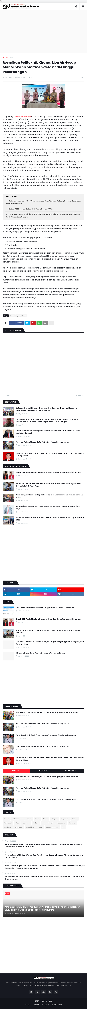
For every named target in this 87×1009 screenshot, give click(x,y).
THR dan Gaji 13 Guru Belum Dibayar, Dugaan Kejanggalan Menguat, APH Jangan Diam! (50, 642)
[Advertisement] (43, 31)
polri (40, 827)
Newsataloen (46, 1001)
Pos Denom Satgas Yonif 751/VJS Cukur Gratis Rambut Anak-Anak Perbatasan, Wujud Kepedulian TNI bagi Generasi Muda (45, 867)
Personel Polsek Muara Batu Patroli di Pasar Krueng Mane (42, 442)
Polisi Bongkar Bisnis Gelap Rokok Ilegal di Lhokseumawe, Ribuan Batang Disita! (49, 496)
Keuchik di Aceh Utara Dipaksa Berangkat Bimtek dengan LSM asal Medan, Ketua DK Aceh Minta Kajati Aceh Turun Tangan (47, 420)
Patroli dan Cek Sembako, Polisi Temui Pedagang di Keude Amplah (47, 712)
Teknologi (8, 823)
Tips (17, 823)
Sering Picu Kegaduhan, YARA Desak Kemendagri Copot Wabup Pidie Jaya (48, 507)
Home (5, 57)
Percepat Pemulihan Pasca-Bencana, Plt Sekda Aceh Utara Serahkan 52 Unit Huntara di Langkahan (44, 877)
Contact (45, 1005)
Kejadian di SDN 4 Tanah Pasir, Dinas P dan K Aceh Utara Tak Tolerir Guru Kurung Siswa (50, 454)
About (36, 1005)
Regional (64, 819)
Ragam (54, 819)
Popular (16, 770)
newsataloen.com (22, 116)
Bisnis (6, 819)
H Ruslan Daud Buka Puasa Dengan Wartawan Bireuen (41, 653)
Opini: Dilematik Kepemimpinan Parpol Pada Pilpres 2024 (42, 746)
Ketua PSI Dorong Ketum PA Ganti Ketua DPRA (30, 209)
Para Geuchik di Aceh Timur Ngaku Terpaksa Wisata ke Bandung (46, 735)
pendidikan (21, 316)
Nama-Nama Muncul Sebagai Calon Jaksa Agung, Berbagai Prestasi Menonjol (48, 631)
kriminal (72, 823)
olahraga (18, 827)
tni (63, 827)
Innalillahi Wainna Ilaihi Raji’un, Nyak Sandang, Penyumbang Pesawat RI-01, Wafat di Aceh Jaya (48, 484)
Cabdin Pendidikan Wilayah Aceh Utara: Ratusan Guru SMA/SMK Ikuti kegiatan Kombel (48, 432)
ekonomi (26, 823)
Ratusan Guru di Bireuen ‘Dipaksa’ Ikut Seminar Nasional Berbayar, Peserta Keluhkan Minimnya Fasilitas (47, 409)
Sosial (74, 819)
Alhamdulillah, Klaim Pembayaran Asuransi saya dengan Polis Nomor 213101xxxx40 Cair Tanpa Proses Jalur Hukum (43, 845)
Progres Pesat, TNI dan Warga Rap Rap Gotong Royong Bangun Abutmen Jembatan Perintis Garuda (44, 856)
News (12, 57)
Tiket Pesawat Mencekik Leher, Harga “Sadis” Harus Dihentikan (45, 608)
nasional (7, 827)
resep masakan (52, 827)
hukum (36, 823)
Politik (45, 819)
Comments (70, 770)
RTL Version (57, 1005)
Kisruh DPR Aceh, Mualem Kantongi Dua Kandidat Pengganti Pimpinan (48, 472)
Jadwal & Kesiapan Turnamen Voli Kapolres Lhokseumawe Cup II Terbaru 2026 (50, 518)
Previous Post (10, 395)
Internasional (18, 819)
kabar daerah (48, 823)
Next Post (79, 395)
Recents (43, 770)
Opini (37, 819)
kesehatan (61, 823)
